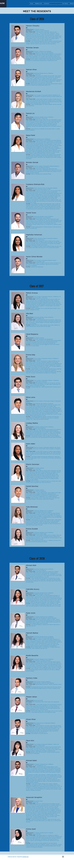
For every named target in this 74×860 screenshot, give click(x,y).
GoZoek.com (26, 856)
